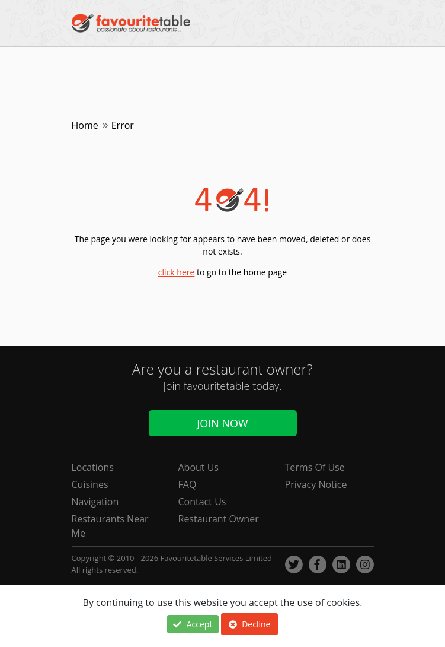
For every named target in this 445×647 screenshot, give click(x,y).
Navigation (95, 501)
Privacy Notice (316, 484)
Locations (93, 467)
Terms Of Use (315, 467)
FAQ (187, 484)
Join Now (222, 423)
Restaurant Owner (218, 518)
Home (85, 125)
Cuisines (90, 484)
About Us (198, 467)
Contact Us (202, 501)
